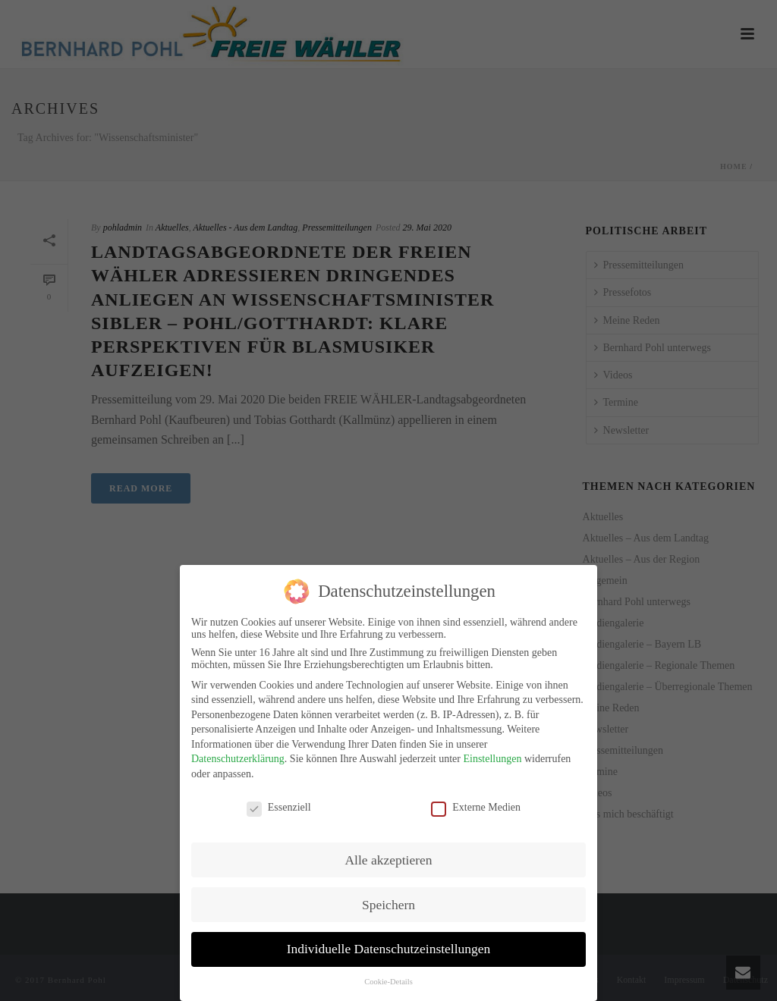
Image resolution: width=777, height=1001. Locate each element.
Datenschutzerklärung (238, 756)
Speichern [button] (388, 901)
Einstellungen (492, 756)
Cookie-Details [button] (388, 979)
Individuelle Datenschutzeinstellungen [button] (389, 946)
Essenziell (279, 805)
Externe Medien (476, 805)
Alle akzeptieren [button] (388, 856)
